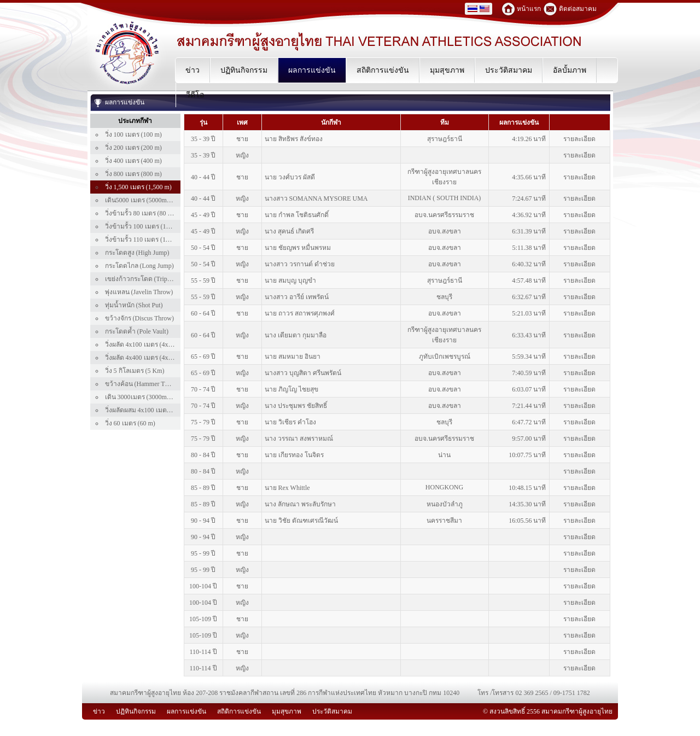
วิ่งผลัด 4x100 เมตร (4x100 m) (146, 344)
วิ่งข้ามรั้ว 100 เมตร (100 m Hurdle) (153, 226)
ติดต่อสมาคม (578, 9)
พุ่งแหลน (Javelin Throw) (139, 292)
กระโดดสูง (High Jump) (137, 252)
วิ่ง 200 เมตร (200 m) (133, 147)
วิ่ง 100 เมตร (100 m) (133, 134)
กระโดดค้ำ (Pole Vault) (136, 331)
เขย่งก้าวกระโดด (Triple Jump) (147, 279)
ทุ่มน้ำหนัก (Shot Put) (134, 305)
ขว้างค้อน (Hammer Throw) (143, 384)
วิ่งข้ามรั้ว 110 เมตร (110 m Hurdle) (153, 239)
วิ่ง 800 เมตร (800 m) (133, 174)
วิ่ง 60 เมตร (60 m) (130, 423)
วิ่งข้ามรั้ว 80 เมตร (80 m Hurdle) (150, 213)
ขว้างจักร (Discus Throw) (139, 318)
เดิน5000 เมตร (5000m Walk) (144, 200)
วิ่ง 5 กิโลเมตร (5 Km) (135, 371)
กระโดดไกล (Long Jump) (139, 266)
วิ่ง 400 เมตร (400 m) (133, 161)
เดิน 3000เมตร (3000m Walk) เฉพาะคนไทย (164, 397)
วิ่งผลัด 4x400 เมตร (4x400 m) (146, 357)
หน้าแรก (529, 9)
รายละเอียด (579, 139)
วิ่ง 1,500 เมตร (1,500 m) (138, 187)
